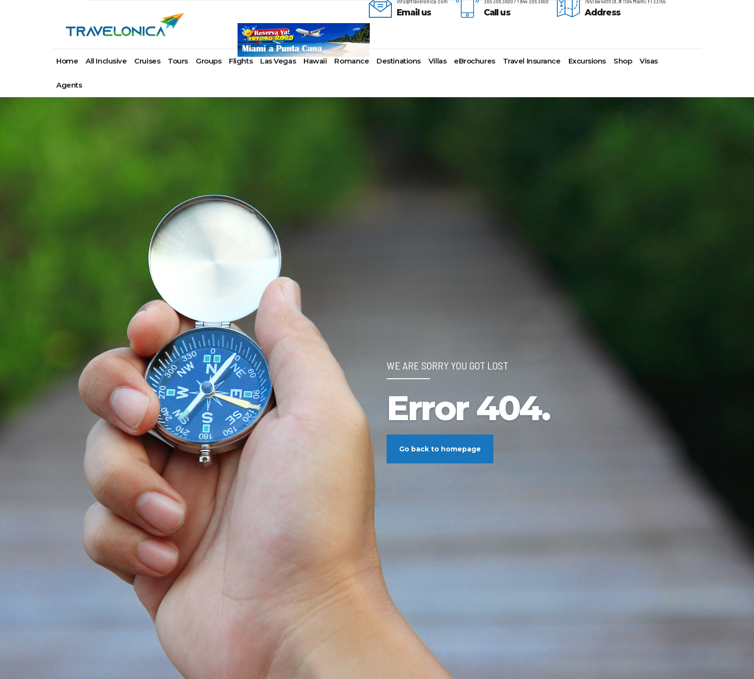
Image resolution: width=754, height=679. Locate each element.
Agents (69, 85)
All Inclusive (106, 60)
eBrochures (474, 60)
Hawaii (315, 60)
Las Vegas (278, 60)
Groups (208, 60)
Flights (240, 60)
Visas (649, 60)
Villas (437, 60)
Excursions (587, 60)
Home (67, 60)
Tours (178, 60)
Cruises (147, 60)
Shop (623, 60)
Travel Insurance (532, 60)
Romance (351, 60)
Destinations (399, 60)
